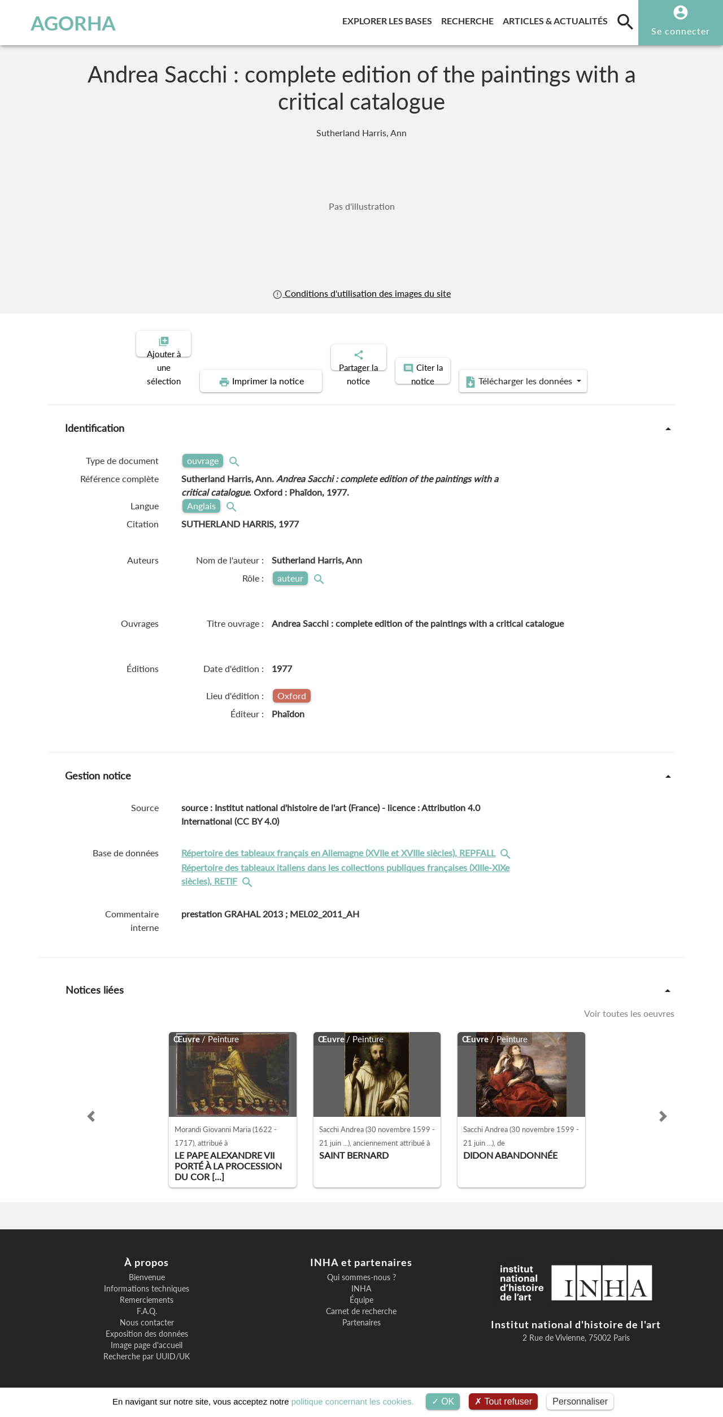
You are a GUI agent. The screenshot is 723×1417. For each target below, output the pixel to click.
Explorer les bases (389, 19)
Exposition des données (147, 1324)
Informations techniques (146, 1279)
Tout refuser (503, 1401)
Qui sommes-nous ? (361, 1268)
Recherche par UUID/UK (146, 1347)
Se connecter (680, 30)
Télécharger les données (489, 372)
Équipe (361, 1290)
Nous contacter (147, 1313)
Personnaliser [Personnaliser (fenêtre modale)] (580, 1401)
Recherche (469, 19)
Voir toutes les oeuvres (629, 1003)
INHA (361, 1279)
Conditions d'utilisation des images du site (361, 293)
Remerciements (146, 1290)
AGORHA (64, 22)
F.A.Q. (147, 1302)
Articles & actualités (557, 19)
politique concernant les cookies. (352, 1401)
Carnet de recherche (361, 1302)
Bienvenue (147, 1268)
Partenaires (361, 1313)
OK (443, 1401)
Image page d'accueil (146, 1335)
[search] (625, 21)
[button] (91, 1106)
